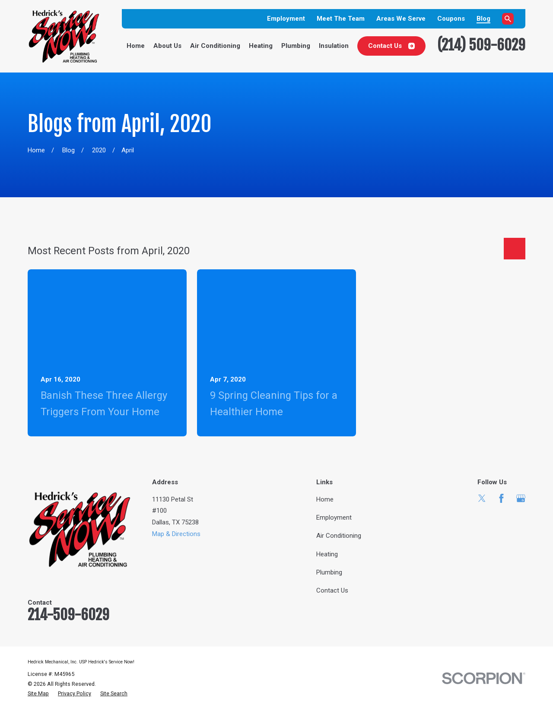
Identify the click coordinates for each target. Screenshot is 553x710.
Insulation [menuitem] (334, 46)
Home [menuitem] (136, 46)
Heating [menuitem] (261, 46)
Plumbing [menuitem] (295, 46)
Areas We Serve (401, 18)
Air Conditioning (338, 536)
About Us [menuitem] (167, 46)
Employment (286, 18)
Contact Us (391, 46)
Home (325, 499)
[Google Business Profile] (520, 498)
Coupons (451, 18)
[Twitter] (481, 498)
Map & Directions (176, 534)
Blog (483, 18)
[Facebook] (501, 498)
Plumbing (329, 572)
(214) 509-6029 (481, 45)
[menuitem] (38, 693)
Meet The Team (341, 18)
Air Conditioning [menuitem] (215, 46)
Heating (327, 554)
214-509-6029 (68, 615)
